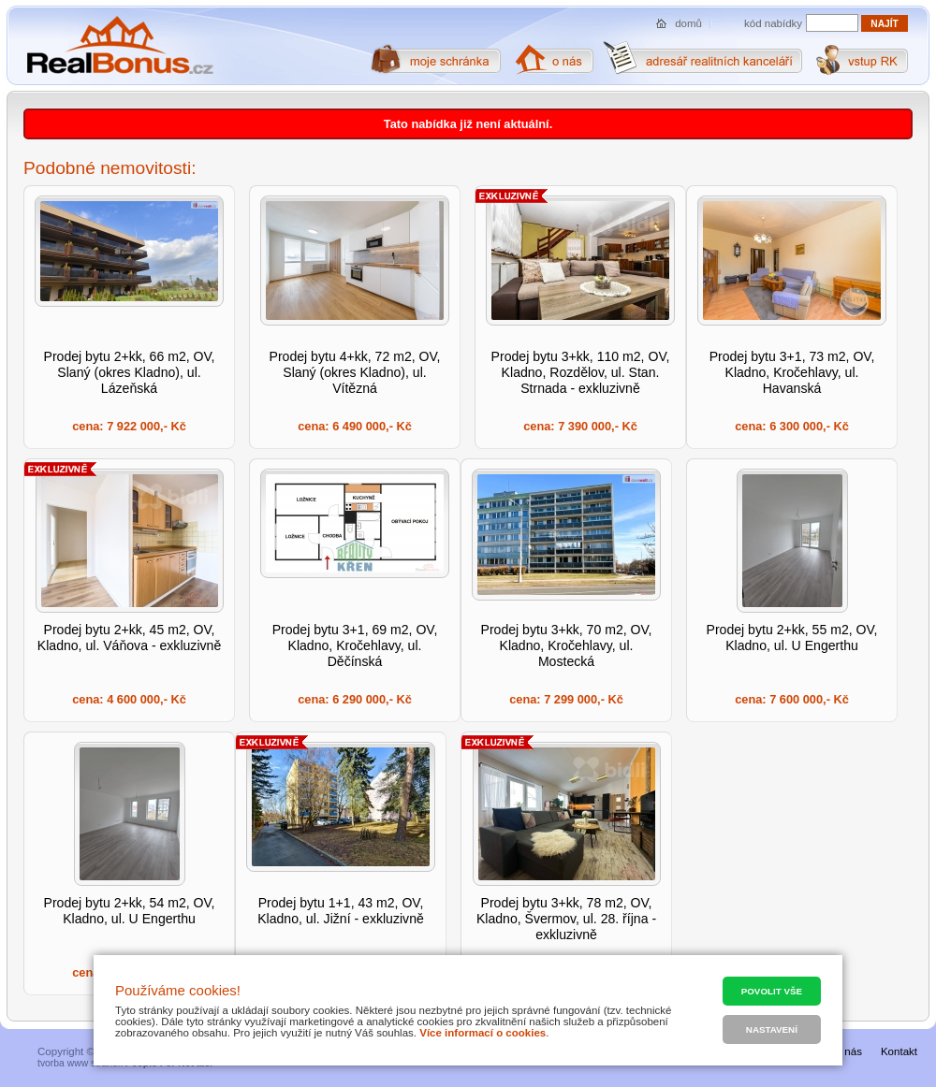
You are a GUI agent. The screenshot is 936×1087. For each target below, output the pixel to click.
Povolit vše (771, 991)
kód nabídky (773, 23)
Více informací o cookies (482, 1032)
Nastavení (771, 1029)
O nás (847, 1051)
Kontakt (899, 1051)
